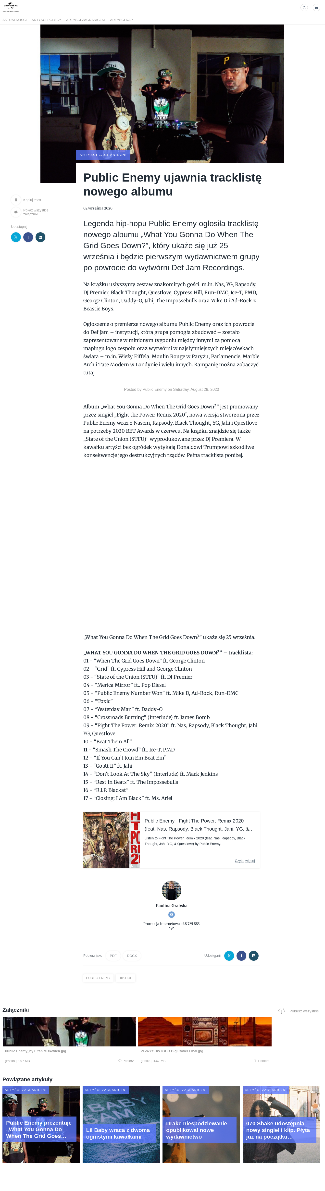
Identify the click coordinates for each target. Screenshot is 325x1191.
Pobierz (69, 1061)
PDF (113, 956)
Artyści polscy (46, 20)
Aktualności (14, 20)
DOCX (132, 956)
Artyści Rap (121, 20)
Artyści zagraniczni (85, 20)
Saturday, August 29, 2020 (196, 389)
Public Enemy (155, 389)
